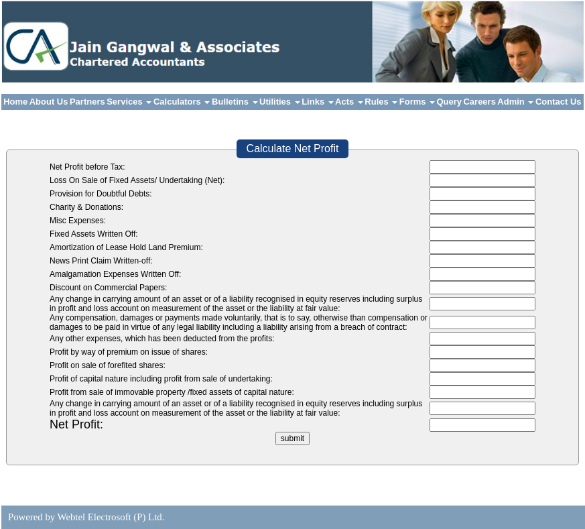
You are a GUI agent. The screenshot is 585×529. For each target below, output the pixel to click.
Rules (381, 102)
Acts (349, 102)
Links (318, 102)
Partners (87, 102)
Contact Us (558, 102)
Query (449, 102)
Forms (417, 102)
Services (129, 102)
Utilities (279, 102)
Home (15, 102)
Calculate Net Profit (293, 148)
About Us (48, 102)
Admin (515, 102)
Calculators (181, 102)
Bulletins (235, 102)
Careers (479, 102)
